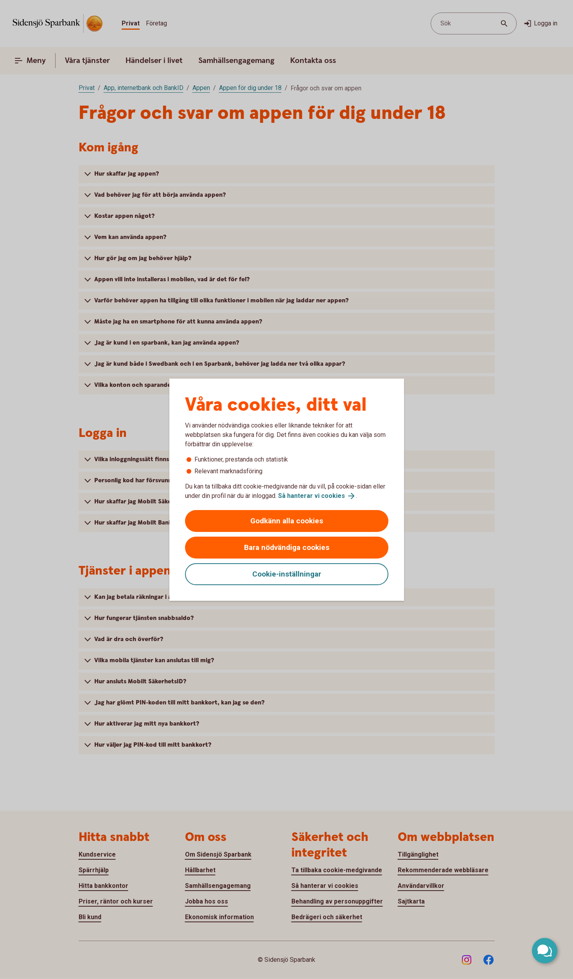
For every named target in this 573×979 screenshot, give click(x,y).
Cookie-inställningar (286, 573)
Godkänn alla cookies (286, 520)
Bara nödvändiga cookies (286, 547)
